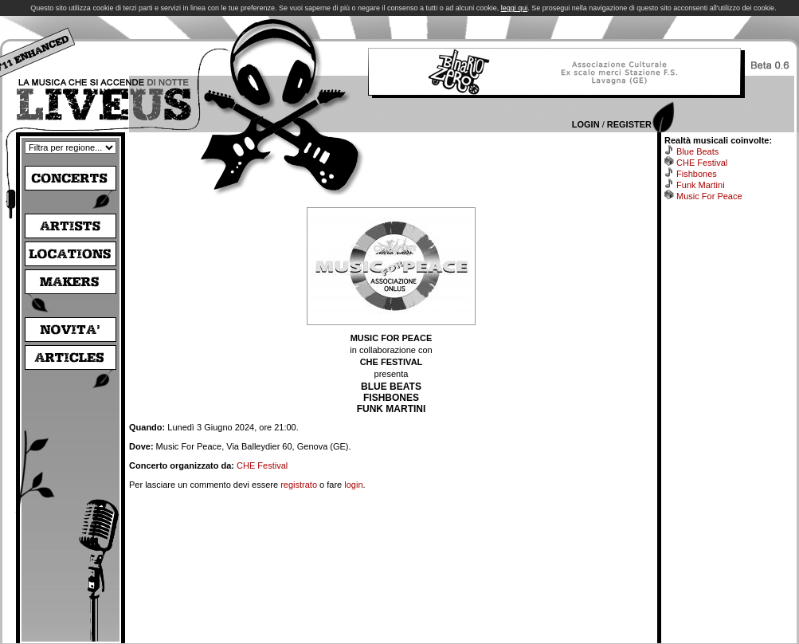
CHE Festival (262, 465)
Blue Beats (697, 151)
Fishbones (696, 174)
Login (586, 124)
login (353, 484)
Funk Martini (700, 185)
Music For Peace (709, 196)
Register (629, 124)
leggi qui (514, 8)
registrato (298, 484)
